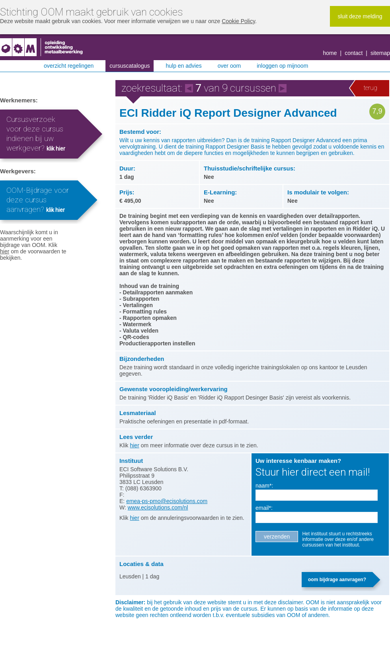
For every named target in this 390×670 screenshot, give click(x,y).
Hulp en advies (183, 66)
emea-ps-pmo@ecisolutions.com (166, 501)
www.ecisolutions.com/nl (158, 507)
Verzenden (277, 536)
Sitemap (380, 53)
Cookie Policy (238, 21)
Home (330, 53)
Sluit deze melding (359, 16)
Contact (354, 53)
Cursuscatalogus (129, 66)
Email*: (264, 508)
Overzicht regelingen (69, 66)
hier (4, 251)
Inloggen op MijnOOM (282, 66)
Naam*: (264, 485)
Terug (370, 88)
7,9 (377, 111)
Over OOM (229, 66)
